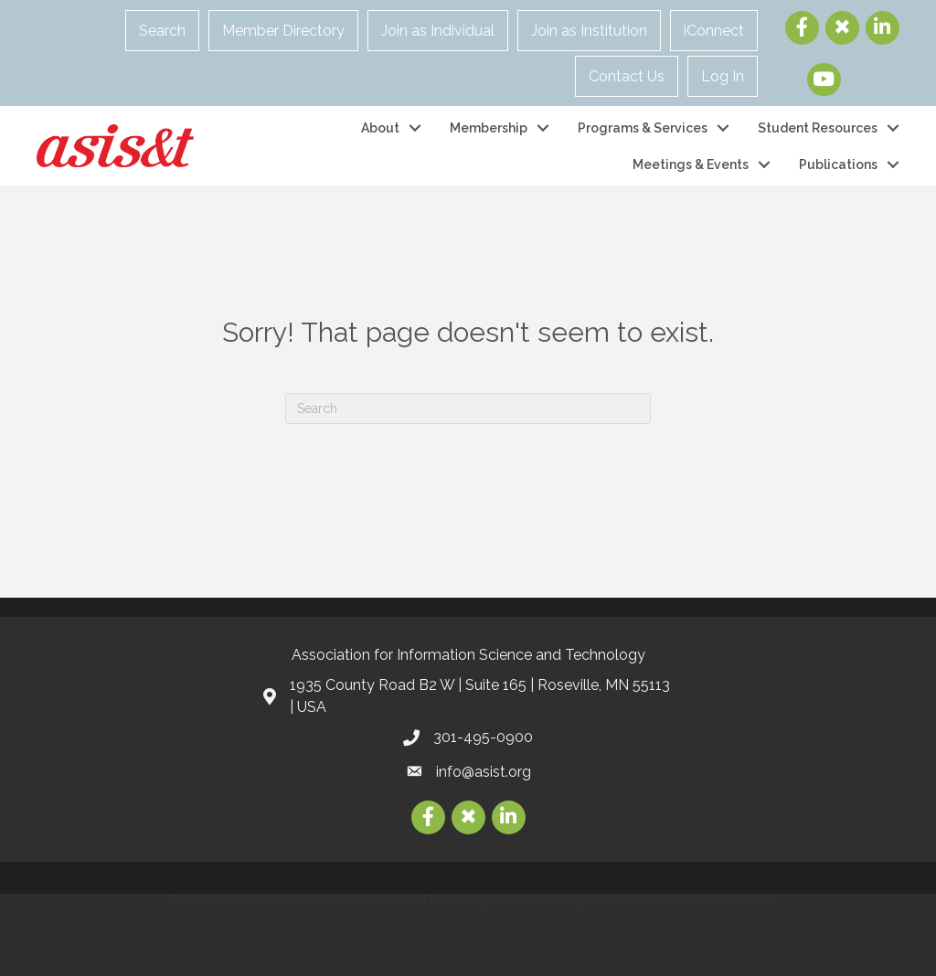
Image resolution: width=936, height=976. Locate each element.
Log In (722, 76)
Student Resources (818, 128)
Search (162, 30)
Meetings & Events (691, 164)
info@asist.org (483, 771)
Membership (488, 128)
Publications (838, 164)
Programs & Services (642, 128)
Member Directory (283, 30)
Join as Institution (589, 30)
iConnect (714, 30)
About (380, 128)
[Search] (468, 408)
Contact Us (627, 76)
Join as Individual (438, 30)
